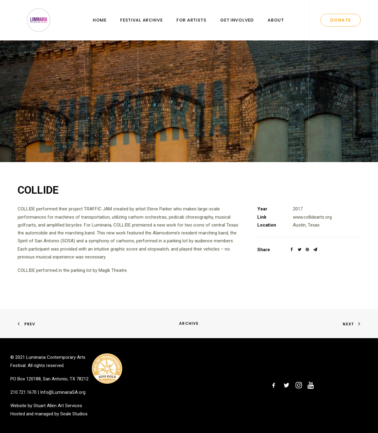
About (276, 26)
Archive (189, 323)
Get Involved (237, 26)
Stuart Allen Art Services (57, 405)
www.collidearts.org (312, 229)
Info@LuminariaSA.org (62, 392)
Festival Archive (141, 26)
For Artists (191, 26)
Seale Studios (74, 414)
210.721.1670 (23, 392)
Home (99, 26)
